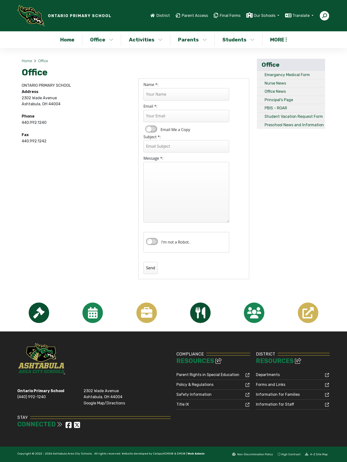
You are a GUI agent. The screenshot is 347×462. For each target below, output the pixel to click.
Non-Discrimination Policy (252, 454)
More (278, 40)
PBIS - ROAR (276, 108)
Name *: (150, 84)
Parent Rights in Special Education (207, 374)
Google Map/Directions (104, 403)
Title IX (182, 404)
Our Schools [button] (265, 15)
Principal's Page (279, 100)
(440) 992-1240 (31, 397)
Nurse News (275, 83)
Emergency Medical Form (287, 75)
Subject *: (152, 136)
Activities (145, 40)
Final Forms (230, 15)
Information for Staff (275, 404)
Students (238, 40)
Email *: (150, 106)
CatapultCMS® (163, 453)
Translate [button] (302, 15)
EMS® (181, 453)
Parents (192, 40)
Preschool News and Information (294, 125)
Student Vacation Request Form (294, 116)
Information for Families (278, 394)
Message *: (153, 158)
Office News (275, 91)
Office (101, 40)
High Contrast (290, 454)
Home (67, 40)
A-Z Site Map (316, 454)
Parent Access (195, 15)
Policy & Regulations (195, 384)
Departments (268, 374)
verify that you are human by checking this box (152, 241)
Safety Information (194, 394)
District (163, 15)
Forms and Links (270, 384)
